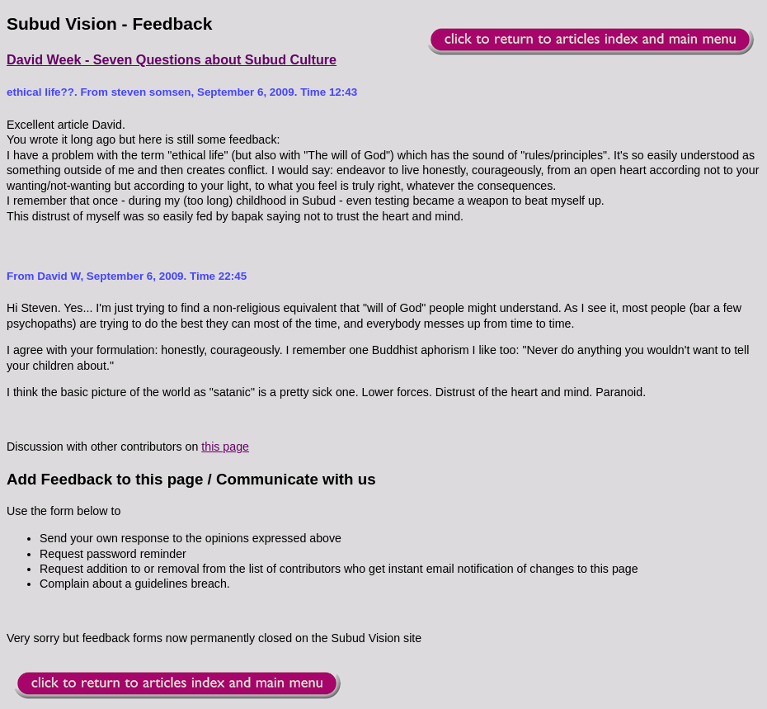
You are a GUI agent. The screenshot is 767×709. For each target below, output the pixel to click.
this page (225, 446)
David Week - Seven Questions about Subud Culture (171, 59)
